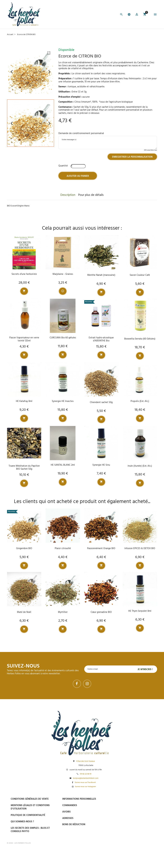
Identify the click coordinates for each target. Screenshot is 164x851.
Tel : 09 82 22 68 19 (127, 832)
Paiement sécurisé (128, 799)
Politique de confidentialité (28, 815)
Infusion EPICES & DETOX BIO (139, 548)
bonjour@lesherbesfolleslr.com (85, 778)
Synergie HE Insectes (63, 401)
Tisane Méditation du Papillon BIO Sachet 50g (24, 467)
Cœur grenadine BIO (101, 612)
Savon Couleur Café (140, 275)
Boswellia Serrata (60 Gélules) (139, 339)
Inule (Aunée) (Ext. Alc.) (140, 466)
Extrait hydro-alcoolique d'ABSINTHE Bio (101, 339)
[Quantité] (78, 166)
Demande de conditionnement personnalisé (81, 133)
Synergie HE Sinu (101, 465)
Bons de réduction (73, 824)
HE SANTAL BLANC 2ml (63, 465)
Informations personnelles (79, 799)
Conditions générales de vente (30, 799)
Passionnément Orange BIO (101, 548)
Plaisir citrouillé (63, 548)
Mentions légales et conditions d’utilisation (30, 807)
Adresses (67, 818)
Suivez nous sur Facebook (85, 782)
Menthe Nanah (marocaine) (101, 275)
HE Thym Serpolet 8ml (139, 611)
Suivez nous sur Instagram (85, 787)
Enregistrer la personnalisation (132, 157)
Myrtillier (63, 612)
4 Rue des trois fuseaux (85, 761)
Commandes (69, 805)
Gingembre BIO (24, 548)
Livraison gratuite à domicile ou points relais (135, 813)
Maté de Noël (24, 612)
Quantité (63, 165)
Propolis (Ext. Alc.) (140, 401)
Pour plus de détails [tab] (91, 195)
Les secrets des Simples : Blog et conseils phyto (30, 829)
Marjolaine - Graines (63, 274)
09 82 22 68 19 (85, 774)
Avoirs (66, 812)
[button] (137, 15)
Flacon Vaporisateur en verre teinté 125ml (24, 339)
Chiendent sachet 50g (101, 402)
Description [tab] (67, 195)
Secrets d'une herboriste (24, 274)
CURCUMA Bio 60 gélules (63, 338)
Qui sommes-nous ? (22, 822)
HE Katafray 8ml (24, 401)
